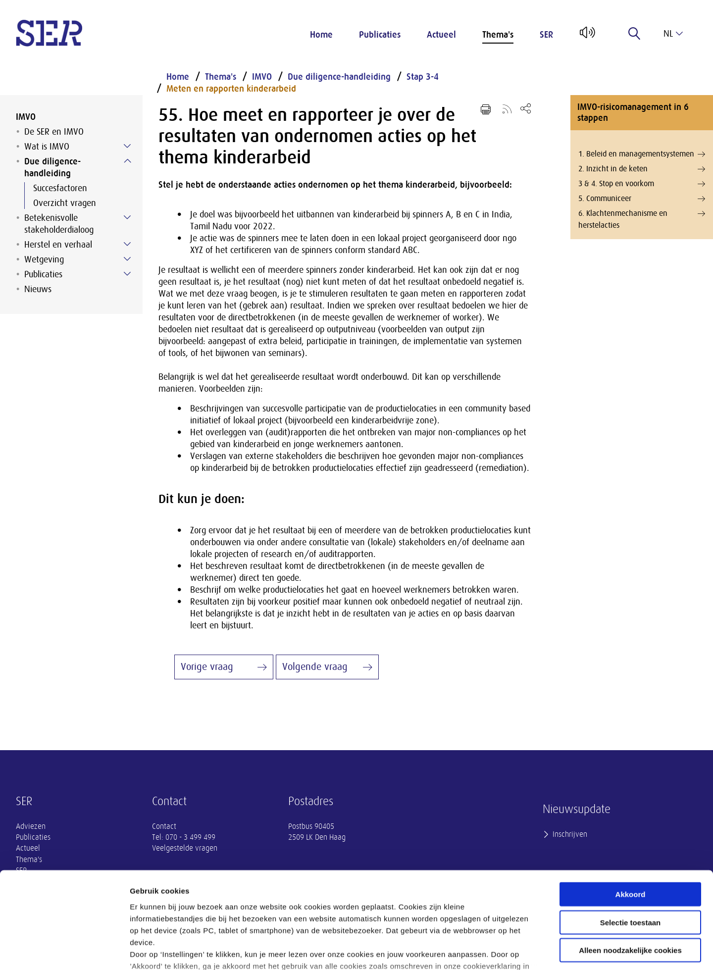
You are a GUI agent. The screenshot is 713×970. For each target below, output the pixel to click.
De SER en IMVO (54, 132)
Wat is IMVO (46, 147)
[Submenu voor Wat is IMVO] (127, 146)
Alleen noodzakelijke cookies (630, 872)
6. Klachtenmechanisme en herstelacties (641, 218)
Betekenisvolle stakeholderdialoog (59, 224)
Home (321, 35)
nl (673, 34)
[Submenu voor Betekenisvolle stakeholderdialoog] (127, 217)
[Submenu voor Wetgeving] (127, 259)
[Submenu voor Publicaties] (127, 273)
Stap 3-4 (423, 77)
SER (546, 35)
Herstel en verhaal (58, 245)
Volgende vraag (315, 666)
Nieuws (37, 289)
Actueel (441, 35)
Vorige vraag (207, 666)
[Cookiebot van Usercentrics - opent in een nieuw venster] (64, 950)
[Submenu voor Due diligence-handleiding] (127, 161)
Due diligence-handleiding (52, 167)
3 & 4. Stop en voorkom (641, 184)
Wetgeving (44, 259)
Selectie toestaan (630, 844)
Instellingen (532, 950)
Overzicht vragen (64, 203)
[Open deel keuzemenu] (525, 108)
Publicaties (380, 35)
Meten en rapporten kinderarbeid (231, 89)
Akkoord (630, 817)
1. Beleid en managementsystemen (641, 154)
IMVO (26, 117)
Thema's (497, 35)
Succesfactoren (60, 188)
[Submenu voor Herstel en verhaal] (127, 244)
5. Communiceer (641, 198)
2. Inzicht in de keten (641, 169)
